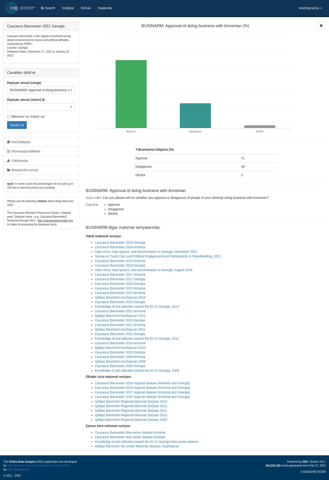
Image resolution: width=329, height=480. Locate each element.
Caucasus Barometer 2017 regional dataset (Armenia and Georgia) (142, 392)
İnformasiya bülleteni (23, 151)
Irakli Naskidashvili (18, 469)
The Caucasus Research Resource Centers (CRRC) (38, 465)
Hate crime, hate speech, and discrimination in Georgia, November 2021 (146, 251)
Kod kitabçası (18, 142)
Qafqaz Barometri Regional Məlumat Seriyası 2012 (131, 406)
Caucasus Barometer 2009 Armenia (120, 357)
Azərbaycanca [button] (310, 8)
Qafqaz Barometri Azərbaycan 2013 (120, 297)
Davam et (17, 125)
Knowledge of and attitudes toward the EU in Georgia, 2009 (137, 370)
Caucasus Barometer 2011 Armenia (120, 325)
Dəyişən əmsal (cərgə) (24, 83)
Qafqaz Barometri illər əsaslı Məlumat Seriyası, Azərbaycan (137, 446)
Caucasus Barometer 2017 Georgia (120, 279)
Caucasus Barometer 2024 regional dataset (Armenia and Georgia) (142, 383)
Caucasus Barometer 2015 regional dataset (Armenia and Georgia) (142, 397)
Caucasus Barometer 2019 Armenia (120, 261)
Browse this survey (22, 170)
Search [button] (48, 8)
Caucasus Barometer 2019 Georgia (120, 265)
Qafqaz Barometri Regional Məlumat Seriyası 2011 (131, 410)
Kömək (86, 8)
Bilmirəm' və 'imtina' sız (26, 116)
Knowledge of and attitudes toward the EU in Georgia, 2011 (137, 338)
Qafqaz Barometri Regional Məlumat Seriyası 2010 (131, 415)
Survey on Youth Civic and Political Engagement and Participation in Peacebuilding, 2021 (158, 256)
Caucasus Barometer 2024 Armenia (120, 247)
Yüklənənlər (17, 161)
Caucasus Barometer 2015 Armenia (120, 288)
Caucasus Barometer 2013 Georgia (120, 302)
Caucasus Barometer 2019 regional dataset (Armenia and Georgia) (142, 387)
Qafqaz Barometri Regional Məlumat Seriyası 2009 (131, 419)
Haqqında (105, 8)
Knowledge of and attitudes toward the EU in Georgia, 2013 (137, 306)
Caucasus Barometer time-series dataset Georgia (130, 437)
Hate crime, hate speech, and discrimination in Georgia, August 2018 (143, 270)
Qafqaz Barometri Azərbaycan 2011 (120, 329)
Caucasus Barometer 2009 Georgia (120, 366)
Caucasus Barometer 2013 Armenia (120, 293)
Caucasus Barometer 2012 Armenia (120, 311)
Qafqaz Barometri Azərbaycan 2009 (120, 361)
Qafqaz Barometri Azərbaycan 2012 (120, 315)
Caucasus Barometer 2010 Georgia (120, 352)
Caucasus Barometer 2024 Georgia (120, 242)
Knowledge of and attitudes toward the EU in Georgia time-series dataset (146, 441)
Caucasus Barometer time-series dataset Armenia (130, 432)
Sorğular (68, 8)
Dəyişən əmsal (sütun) (24, 99)
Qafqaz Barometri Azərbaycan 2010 (120, 347)
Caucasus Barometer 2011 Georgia (120, 334)
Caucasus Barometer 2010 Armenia (120, 343)
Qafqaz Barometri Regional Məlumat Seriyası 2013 (131, 401)
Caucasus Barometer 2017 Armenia (120, 274)
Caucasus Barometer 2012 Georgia (120, 320)
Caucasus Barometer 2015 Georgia (120, 283)
